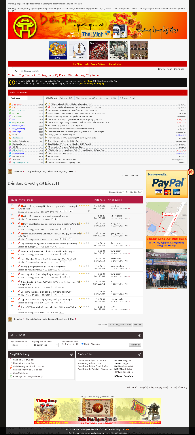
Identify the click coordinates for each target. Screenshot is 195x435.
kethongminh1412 (179, 159)
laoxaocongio (181, 116)
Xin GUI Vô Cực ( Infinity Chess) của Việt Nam (65, 125)
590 (103, 281)
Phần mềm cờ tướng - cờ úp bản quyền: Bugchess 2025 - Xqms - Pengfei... (77, 131)
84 (104, 274)
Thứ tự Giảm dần (90, 344)
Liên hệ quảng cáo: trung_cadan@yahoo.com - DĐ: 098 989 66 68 (98, 433)
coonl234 (182, 156)
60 (63, 287)
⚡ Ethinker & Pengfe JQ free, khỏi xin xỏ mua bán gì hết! (70, 104)
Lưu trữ (172, 387)
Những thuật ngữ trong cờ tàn (60, 153)
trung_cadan (33, 212)
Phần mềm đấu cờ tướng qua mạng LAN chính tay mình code (72, 138)
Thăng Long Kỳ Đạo (158, 387)
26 (104, 216)
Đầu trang (182, 387)
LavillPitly (182, 147)
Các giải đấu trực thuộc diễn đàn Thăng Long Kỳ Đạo (50, 171)
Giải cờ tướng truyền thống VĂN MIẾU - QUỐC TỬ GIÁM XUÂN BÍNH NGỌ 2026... (79, 122)
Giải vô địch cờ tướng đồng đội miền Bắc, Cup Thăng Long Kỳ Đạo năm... (76, 119)
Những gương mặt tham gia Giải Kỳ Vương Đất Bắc (44, 266)
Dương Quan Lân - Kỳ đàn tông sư (61, 135)
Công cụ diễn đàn (115, 192)
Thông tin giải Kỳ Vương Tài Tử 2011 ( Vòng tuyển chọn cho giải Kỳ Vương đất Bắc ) (49, 283)
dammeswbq (181, 141)
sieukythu (182, 138)
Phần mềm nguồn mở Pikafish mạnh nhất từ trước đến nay (71, 128)
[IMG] (117, 366)
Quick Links (115, 64)
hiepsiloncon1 (181, 144)
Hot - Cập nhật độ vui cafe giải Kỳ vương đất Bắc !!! (44, 274)
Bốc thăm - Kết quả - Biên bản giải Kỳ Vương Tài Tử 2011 (47, 291)
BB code (118, 360)
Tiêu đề (13, 199)
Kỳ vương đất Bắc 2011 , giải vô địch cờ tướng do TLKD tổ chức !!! (48, 207)
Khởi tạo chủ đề (26, 199)
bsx (29, 219)
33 (104, 251)
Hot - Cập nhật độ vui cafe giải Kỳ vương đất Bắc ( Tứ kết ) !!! (48, 259)
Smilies (117, 363)
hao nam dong (18, 156)
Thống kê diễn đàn (19, 92)
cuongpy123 (33, 246)
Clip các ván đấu (72, 429)
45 (104, 299)
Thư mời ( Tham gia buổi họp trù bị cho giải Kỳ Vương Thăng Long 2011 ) (49, 308)
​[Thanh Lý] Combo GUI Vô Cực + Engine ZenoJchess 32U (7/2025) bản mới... (77, 113)
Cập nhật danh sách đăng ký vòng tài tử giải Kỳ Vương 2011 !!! (49, 299)
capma (183, 110)
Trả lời (97, 199)
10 (104, 307)
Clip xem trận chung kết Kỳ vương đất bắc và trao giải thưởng (49, 243)
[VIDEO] (118, 369)
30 (104, 291)
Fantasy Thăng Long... (20, 141)
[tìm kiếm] (47, 71)
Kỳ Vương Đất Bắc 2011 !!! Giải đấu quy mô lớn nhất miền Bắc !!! (49, 235)
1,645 (102, 206)
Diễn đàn (17, 171)
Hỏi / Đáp (77, 64)
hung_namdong (34, 269)
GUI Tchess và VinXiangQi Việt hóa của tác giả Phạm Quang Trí (72, 110)
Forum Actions (98, 64)
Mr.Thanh (182, 113)
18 (104, 243)
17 (70, 239)
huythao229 (181, 104)
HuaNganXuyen (18, 144)
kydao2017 (182, 126)
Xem (103, 199)
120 (103, 258)
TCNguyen (16, 159)
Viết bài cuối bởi (116, 199)
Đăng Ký (161, 68)
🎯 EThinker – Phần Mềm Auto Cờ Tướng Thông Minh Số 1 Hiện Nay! (75, 107)
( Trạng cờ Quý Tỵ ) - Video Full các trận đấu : (65, 147)
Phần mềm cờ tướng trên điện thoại (62, 159)
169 (103, 233)
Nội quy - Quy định (123, 376)
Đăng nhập (179, 68)
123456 (15, 147)
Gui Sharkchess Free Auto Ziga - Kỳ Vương (64, 162)
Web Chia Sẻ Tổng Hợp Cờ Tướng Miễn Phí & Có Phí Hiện (70, 116)
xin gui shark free (55, 156)
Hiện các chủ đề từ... (19, 341)
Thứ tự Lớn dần (70, 344)
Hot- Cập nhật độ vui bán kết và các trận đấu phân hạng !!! (47, 251)
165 (70, 211)
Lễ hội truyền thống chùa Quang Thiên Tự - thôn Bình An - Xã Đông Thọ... (76, 150)
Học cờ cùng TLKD (119, 429)
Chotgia (15, 135)
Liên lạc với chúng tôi (137, 387)
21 (104, 266)
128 (103, 223)
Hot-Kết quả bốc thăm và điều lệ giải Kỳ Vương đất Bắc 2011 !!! (49, 225)
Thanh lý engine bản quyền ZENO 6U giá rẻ (65, 141)
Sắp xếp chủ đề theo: (41, 341)
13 (70, 229)
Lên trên (137, 324)
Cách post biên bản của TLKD (94, 429)
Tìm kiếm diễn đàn (133, 192)
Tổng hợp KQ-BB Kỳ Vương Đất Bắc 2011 (52, 216)
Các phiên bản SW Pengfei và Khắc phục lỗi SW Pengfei (69, 144)
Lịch (87, 64)
